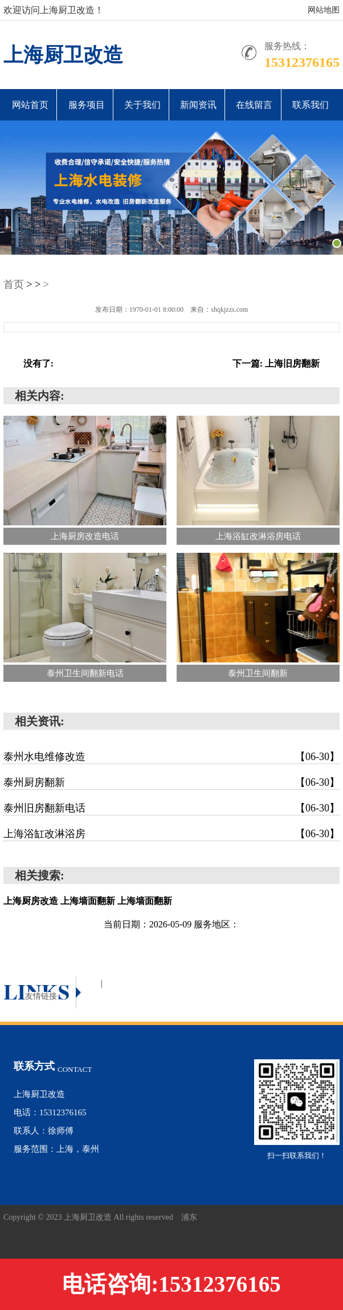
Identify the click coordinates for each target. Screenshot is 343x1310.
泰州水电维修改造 (171, 757)
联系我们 (310, 105)
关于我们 (142, 105)
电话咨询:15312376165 (171, 1284)
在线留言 (254, 105)
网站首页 (30, 105)
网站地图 (324, 10)
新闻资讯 (198, 105)
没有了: (38, 363)
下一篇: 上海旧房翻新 (276, 363)
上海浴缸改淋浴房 (171, 834)
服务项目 (86, 105)
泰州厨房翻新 (171, 782)
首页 (13, 284)
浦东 (189, 1217)
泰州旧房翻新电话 (171, 808)
